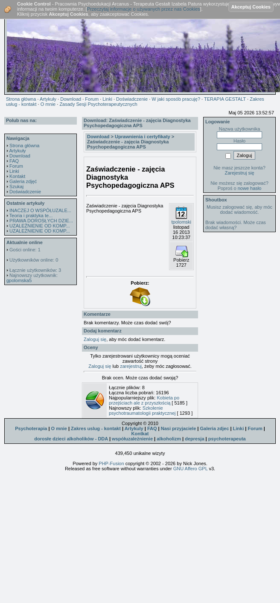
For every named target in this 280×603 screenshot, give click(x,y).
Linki (14, 171)
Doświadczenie (25, 191)
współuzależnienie (132, 438)
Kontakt (17, 176)
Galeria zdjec (214, 428)
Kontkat (140, 433)
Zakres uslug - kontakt (96, 428)
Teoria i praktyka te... (31, 215)
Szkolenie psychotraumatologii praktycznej (142, 410)
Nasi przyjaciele (178, 428)
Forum (16, 166)
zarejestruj (131, 366)
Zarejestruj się (239, 172)
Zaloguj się (95, 339)
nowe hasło (250, 188)
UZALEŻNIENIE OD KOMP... (39, 225)
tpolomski (181, 221)
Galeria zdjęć (23, 181)
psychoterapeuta (227, 438)
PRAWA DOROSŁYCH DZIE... (41, 220)
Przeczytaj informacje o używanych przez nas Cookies (143, 9)
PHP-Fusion (111, 463)
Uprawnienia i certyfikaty (142, 136)
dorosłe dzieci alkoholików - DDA (71, 438)
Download (19, 155)
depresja (194, 438)
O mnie (59, 428)
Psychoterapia (31, 428)
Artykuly (134, 428)
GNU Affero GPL (190, 468)
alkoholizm (169, 438)
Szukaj (16, 186)
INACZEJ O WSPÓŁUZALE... (40, 210)
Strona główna (24, 145)
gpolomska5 (19, 280)
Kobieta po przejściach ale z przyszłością (144, 400)
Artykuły (17, 150)
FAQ (14, 160)
